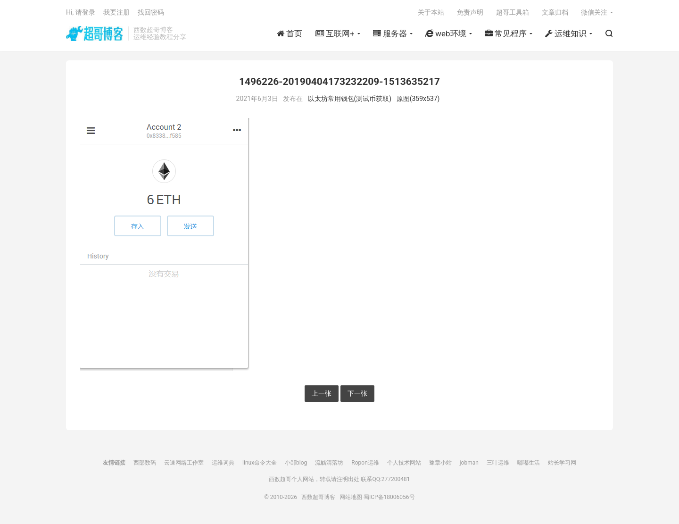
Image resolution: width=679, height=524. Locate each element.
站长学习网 (562, 462)
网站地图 (351, 497)
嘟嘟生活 (528, 462)
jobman (469, 462)
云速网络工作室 (184, 462)
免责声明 (470, 12)
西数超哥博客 (94, 33)
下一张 (357, 393)
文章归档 (555, 12)
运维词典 (223, 462)
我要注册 (116, 12)
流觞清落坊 (329, 462)
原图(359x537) (418, 98)
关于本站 (431, 12)
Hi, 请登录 (80, 12)
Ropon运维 (365, 462)
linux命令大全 (259, 462)
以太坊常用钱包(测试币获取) (350, 98)
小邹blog (296, 462)
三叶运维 (498, 462)
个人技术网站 (404, 462)
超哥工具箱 (512, 12)
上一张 (321, 393)
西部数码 (144, 462)
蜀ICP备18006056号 (389, 497)
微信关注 (594, 12)
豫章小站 (440, 462)
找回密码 (151, 12)
